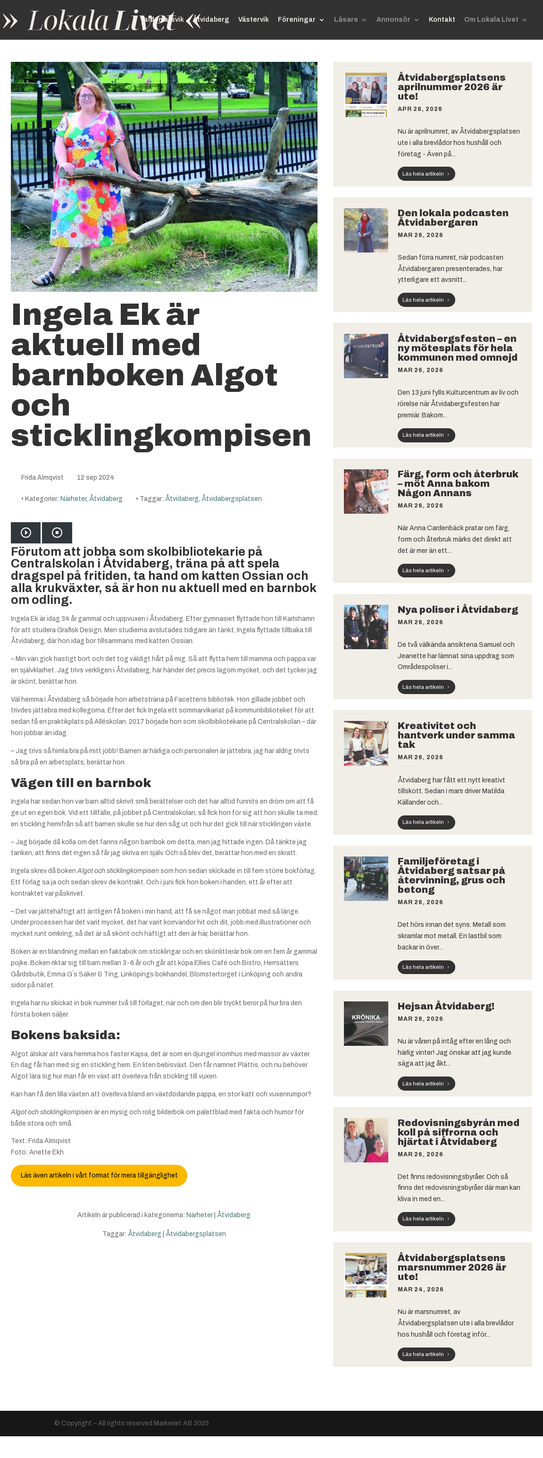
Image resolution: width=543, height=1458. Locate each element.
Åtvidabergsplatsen (231, 498)
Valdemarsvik (162, 20)
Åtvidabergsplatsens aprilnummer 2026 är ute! (452, 87)
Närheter (73, 498)
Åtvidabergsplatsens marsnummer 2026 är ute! (452, 1267)
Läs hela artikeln (423, 174)
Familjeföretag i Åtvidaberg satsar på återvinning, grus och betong (451, 875)
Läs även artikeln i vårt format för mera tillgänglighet (99, 1175)
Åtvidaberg (211, 20)
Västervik (253, 20)
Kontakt (442, 20)
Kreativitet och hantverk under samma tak (456, 735)
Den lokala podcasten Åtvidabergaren (453, 218)
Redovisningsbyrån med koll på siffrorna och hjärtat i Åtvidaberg (458, 1132)
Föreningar (297, 20)
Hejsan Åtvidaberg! (446, 1006)
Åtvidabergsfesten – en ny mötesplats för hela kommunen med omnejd (459, 348)
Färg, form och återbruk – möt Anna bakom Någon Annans (458, 483)
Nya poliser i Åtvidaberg (459, 609)
